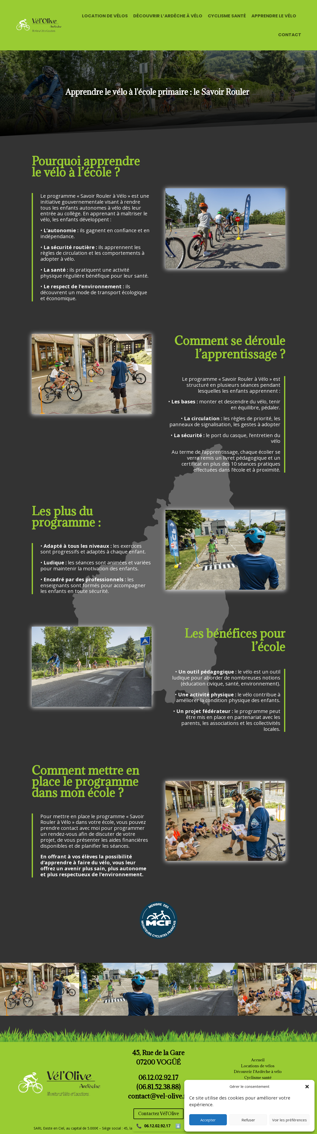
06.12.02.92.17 (157, 1126)
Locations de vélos (257, 1065)
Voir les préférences (289, 1119)
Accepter (208, 1119)
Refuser (248, 1119)
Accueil (257, 1059)
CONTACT (289, 35)
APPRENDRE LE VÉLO (273, 16)
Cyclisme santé (257, 1077)
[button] (307, 1086)
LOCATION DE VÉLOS (105, 16)
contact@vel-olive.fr (158, 1096)
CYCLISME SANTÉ (227, 16)
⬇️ (178, 1126)
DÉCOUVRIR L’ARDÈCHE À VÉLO (167, 16)
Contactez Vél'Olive (158, 1113)
